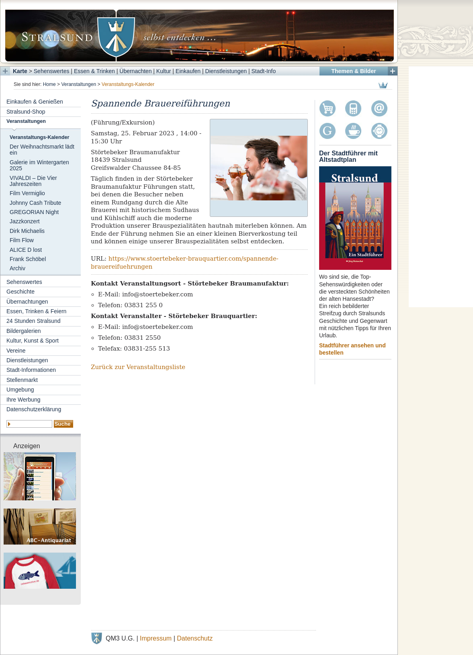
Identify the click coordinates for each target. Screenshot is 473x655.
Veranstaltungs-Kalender (39, 137)
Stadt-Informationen (31, 370)
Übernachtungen (27, 301)
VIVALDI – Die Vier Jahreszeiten (33, 181)
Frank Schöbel (28, 259)
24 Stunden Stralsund (33, 321)
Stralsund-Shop (25, 111)
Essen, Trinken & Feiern (36, 311)
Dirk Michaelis (27, 231)
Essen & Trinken (94, 71)
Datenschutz (195, 638)
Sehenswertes (52, 71)
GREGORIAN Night (34, 212)
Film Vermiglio (27, 193)
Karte (20, 71)
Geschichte (20, 291)
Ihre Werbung (23, 399)
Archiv (17, 268)
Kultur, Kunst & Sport (32, 340)
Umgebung (20, 389)
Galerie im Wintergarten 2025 (39, 165)
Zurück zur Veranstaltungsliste (138, 367)
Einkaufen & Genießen (34, 101)
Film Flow (22, 240)
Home (49, 84)
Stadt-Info (264, 71)
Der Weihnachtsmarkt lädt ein (42, 149)
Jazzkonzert (25, 221)
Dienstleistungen (226, 71)
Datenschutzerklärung (33, 409)
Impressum (156, 638)
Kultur (163, 71)
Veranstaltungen (78, 84)
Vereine (15, 350)
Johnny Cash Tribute (35, 203)
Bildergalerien (23, 331)
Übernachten (135, 71)
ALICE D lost (26, 250)
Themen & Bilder (353, 71)
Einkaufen (188, 71)
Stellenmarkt (22, 380)
